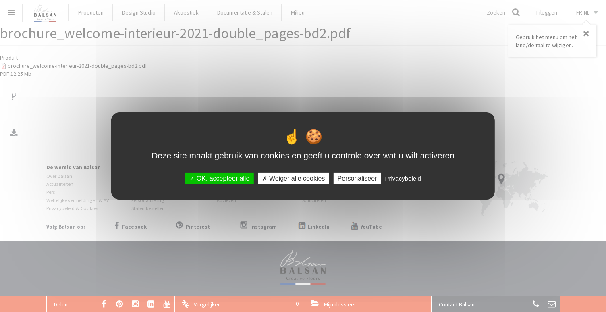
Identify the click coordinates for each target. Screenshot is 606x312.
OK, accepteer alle (219, 178)
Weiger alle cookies (293, 178)
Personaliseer (357, 178)
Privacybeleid (403, 178)
